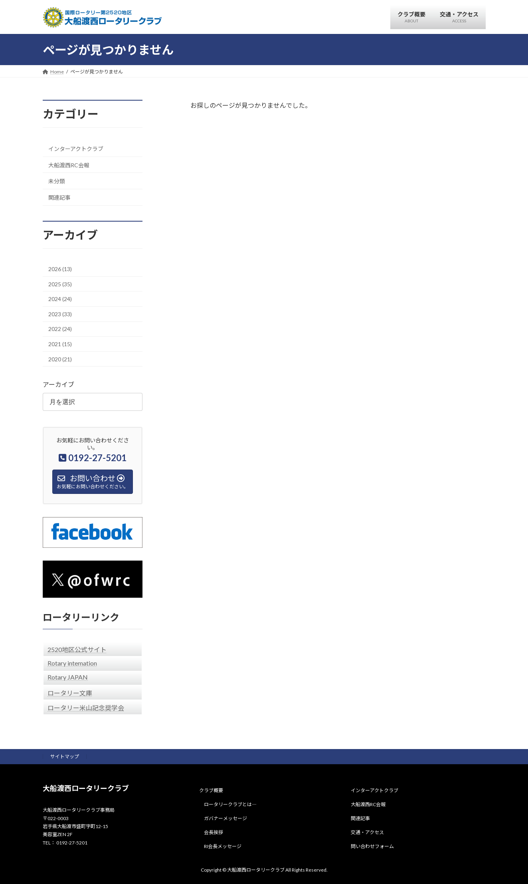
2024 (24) (60, 298)
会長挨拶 (213, 832)
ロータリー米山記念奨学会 (85, 707)
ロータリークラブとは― (230, 804)
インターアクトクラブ (75, 148)
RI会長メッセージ (222, 846)
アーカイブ (58, 384)
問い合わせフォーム (372, 846)
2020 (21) (60, 358)
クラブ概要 (211, 791)
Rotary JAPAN (67, 676)
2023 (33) (60, 313)
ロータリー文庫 (69, 692)
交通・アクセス (367, 832)
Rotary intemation (72, 662)
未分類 (56, 181)
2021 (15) (60, 344)
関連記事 (59, 197)
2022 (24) (60, 328)
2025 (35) (60, 283)
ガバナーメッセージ (225, 818)
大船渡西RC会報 (68, 164)
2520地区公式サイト (77, 649)
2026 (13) (60, 269)
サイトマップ (64, 756)
